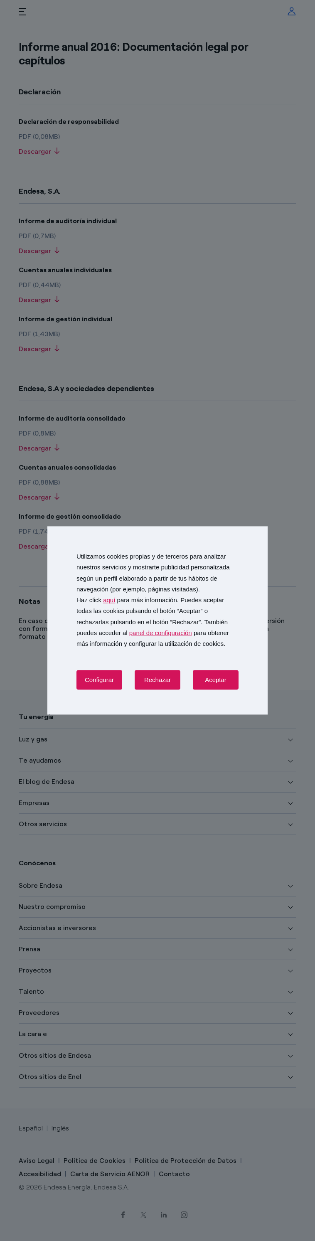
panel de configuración (160, 632)
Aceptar (215, 680)
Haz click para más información (126, 599)
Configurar (99, 680)
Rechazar (157, 680)
